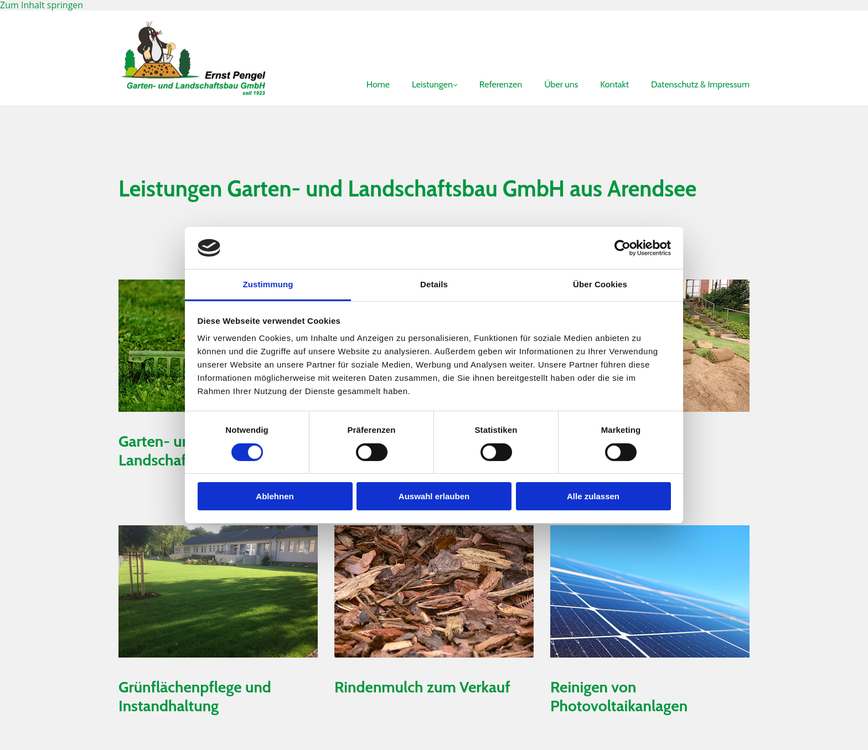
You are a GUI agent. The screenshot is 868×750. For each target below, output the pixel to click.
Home (378, 84)
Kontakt (614, 84)
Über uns (561, 84)
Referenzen (500, 84)
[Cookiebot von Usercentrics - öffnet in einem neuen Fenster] (622, 248)
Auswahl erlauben (434, 496)
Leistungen (432, 84)
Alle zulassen (593, 496)
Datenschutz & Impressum (700, 84)
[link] (423, 61)
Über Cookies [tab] (600, 284)
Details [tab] (434, 284)
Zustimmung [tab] (268, 284)
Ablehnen (274, 496)
